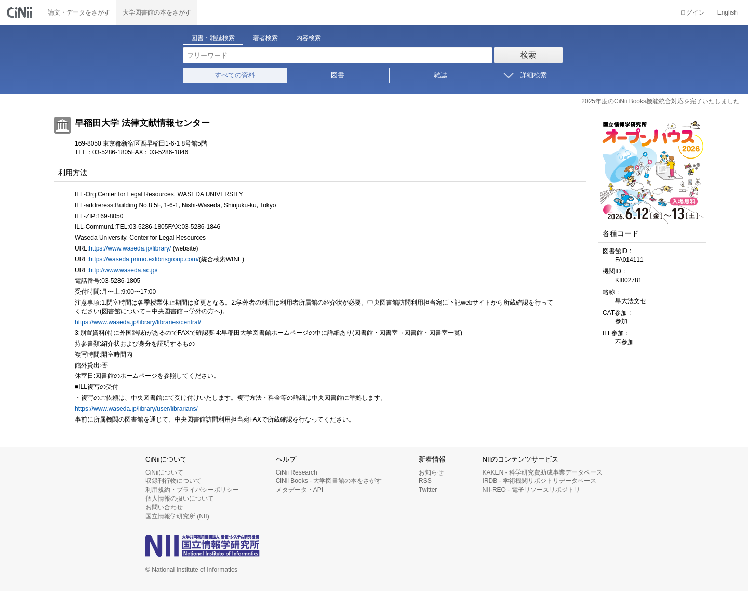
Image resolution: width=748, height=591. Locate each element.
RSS (425, 480)
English (727, 12)
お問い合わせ (164, 507)
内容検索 (308, 38)
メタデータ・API (299, 489)
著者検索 (265, 38)
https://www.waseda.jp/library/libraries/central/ (138, 322)
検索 (528, 54)
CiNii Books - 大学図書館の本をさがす (329, 480)
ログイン (692, 12)
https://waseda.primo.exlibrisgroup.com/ (143, 259)
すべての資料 (235, 75)
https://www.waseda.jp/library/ (130, 248)
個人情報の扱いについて (179, 498)
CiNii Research (296, 472)
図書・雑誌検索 (213, 38)
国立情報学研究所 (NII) (177, 516)
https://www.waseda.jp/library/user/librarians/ (136, 408)
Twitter (428, 489)
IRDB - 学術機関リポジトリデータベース (539, 480)
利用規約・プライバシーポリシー (192, 489)
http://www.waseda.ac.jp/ (123, 270)
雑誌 (440, 75)
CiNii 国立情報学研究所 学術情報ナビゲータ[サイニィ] (21, 12)
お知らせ (431, 472)
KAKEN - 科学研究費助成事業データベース (543, 472)
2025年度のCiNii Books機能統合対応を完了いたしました (660, 101)
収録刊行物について (173, 480)
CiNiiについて (164, 472)
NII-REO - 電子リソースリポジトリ (531, 489)
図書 (337, 75)
